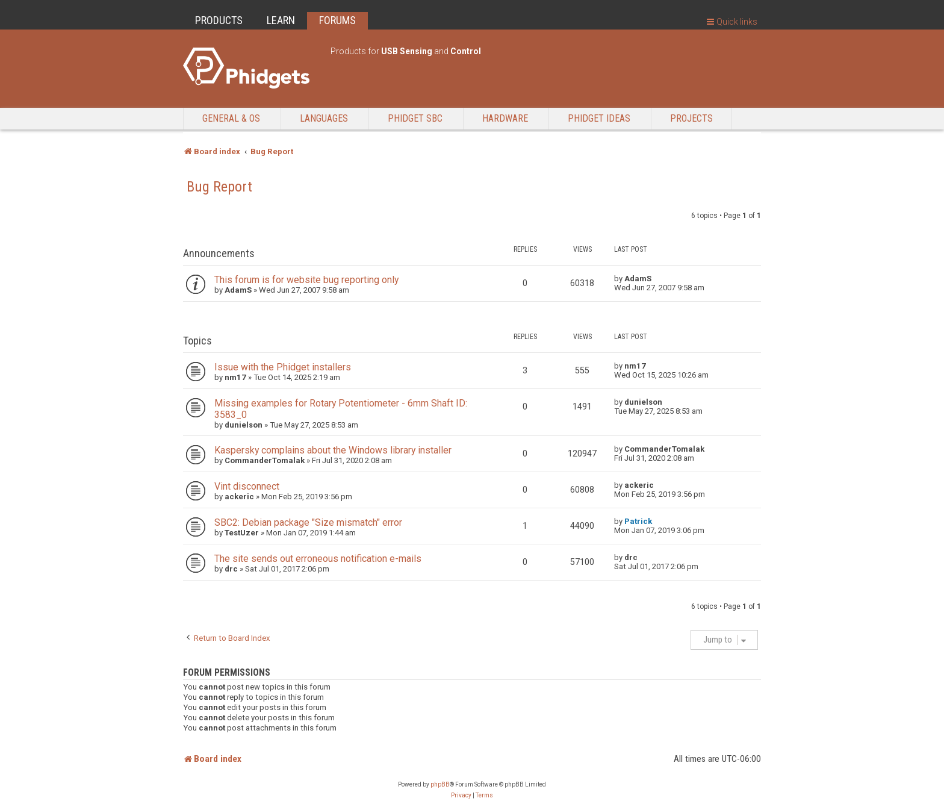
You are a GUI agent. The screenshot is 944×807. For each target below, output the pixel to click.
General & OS (231, 118)
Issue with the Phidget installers (282, 367)
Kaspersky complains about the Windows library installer (333, 450)
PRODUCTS (219, 20)
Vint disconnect (246, 486)
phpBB (440, 784)
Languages (324, 118)
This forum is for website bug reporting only (306, 279)
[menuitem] (461, 795)
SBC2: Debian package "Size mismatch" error (308, 522)
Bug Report (219, 186)
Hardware (505, 118)
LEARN (281, 20)
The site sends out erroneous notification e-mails (317, 558)
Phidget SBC (415, 118)
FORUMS (337, 20)
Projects (691, 118)
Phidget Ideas (599, 118)
